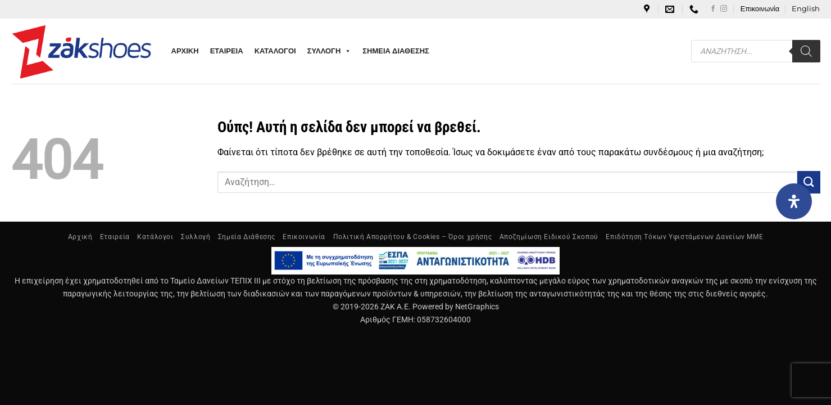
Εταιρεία (115, 237)
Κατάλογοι (155, 237)
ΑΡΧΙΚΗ (185, 51)
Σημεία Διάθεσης (246, 237)
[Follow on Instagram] (723, 9)
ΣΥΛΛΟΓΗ (329, 51)
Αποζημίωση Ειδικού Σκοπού (548, 237)
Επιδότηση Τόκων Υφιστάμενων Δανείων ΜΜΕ (684, 237)
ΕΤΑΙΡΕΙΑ (226, 51)
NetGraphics (477, 307)
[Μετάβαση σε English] (806, 9)
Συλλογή (195, 237)
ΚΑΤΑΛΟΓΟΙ (275, 51)
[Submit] (808, 182)
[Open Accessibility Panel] (794, 201)
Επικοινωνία (760, 8)
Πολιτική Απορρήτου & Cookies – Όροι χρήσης (412, 237)
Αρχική (80, 237)
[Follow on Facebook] (713, 9)
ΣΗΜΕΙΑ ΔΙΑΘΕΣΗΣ (395, 51)
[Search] (806, 51)
